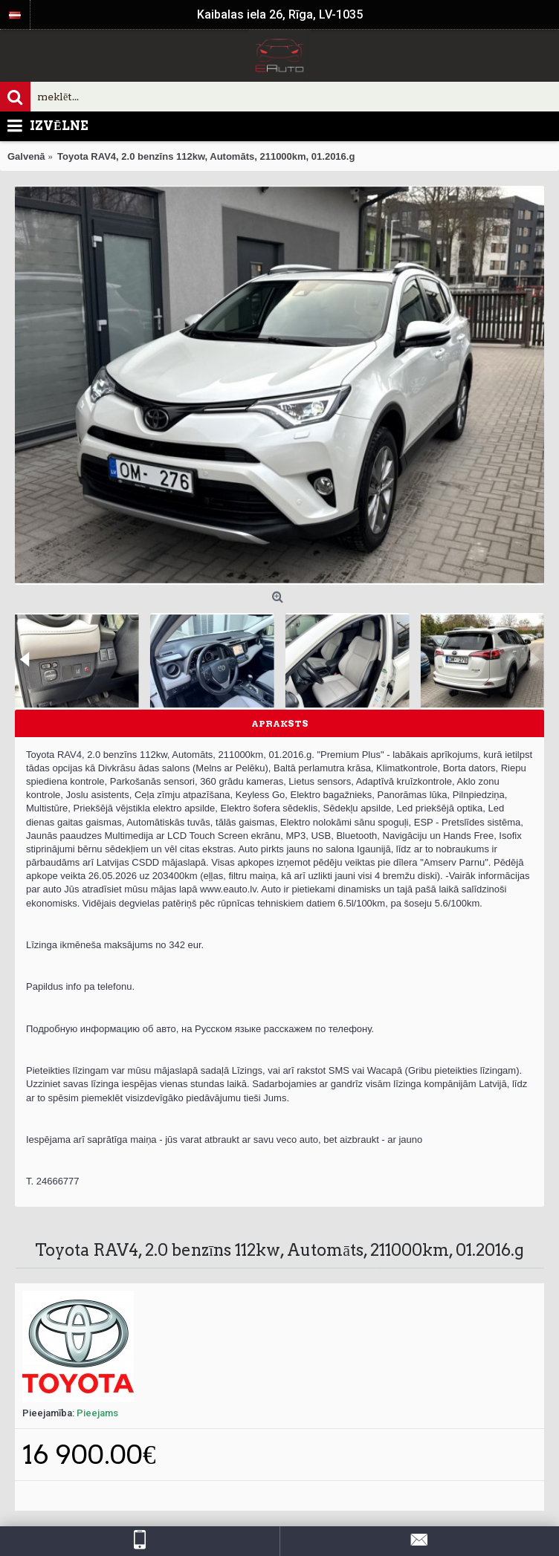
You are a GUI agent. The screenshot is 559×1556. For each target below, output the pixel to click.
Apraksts (279, 723)
